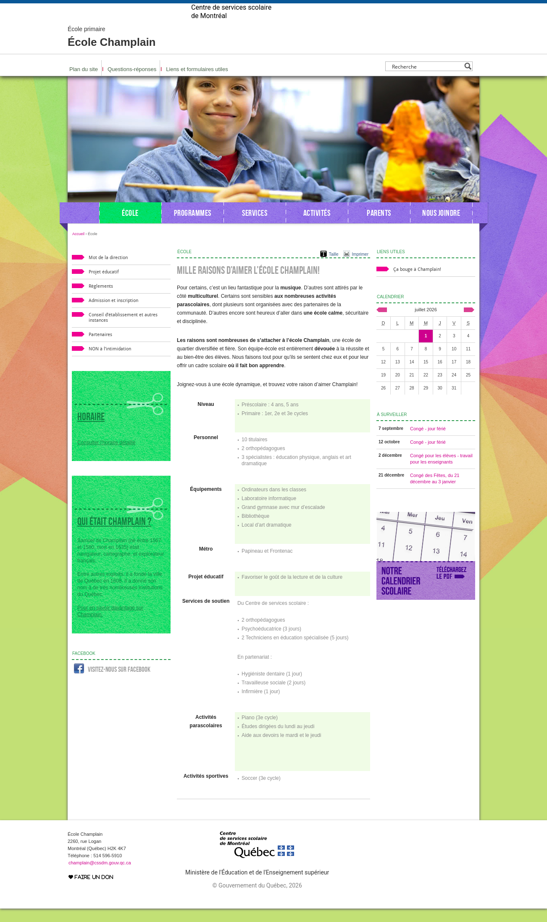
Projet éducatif (104, 285)
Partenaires (100, 348)
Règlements (101, 299)
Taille (334, 267)
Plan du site (83, 82)
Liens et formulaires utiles (197, 82)
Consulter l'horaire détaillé (106, 456)
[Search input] (426, 80)
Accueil (78, 247)
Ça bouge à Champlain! (417, 283)
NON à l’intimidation (110, 362)
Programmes (192, 226)
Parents (379, 226)
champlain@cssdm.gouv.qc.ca (99, 876)
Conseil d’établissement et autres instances (123, 331)
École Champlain (112, 50)
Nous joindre (441, 226)
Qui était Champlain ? (114, 534)
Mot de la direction (108, 271)
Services (254, 226)
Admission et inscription (113, 314)
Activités (317, 226)
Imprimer (360, 267)
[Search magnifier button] (467, 79)
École (130, 226)
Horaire (91, 430)
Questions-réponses (132, 82)
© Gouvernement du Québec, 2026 (257, 899)
